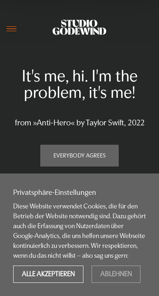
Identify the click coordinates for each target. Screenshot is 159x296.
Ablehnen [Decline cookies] (116, 274)
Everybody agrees (79, 155)
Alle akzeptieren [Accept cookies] (48, 274)
